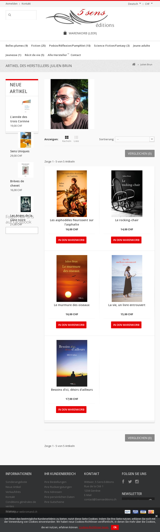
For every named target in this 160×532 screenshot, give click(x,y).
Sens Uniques (19, 154)
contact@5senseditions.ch (100, 499)
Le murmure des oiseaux (72, 305)
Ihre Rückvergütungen (58, 487)
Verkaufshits (13, 492)
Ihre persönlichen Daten (59, 497)
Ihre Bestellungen (55, 482)
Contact (76, 55)
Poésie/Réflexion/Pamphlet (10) (69, 45)
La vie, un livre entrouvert (126, 305)
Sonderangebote (16, 482)
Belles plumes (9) (17, 45)
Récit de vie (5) (34, 55)
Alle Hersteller (57, 55)
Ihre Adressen (53, 492)
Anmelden (12, 3)
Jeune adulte (141, 45)
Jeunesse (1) (13, 55)
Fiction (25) (38, 45)
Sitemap (11, 511)
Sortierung (106, 139)
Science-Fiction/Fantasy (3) (112, 45)
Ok (114, 527)
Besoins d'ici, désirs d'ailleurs (72, 390)
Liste (76, 139)
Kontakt (26, 3)
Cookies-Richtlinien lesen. (94, 527)
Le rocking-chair (127, 220)
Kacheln (66, 139)
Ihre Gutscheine (54, 502)
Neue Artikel (13, 487)
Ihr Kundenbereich (60, 473)
